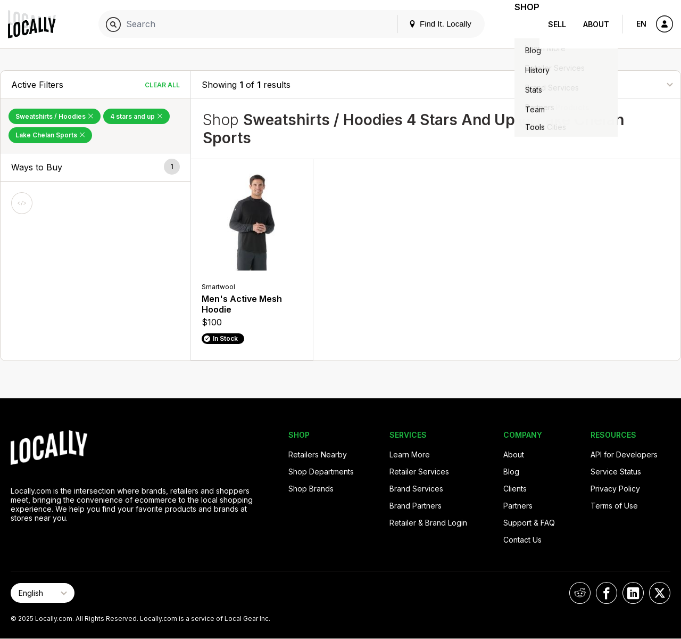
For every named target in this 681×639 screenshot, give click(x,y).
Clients (515, 488)
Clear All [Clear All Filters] (162, 85)
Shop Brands (311, 488)
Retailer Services (419, 471)
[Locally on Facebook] (606, 593)
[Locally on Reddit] (580, 593)
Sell (557, 24)
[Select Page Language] (42, 593)
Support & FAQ (529, 522)
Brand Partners (415, 505)
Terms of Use (614, 505)
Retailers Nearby (317, 454)
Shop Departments (321, 471)
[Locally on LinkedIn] (633, 593)
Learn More (409, 454)
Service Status (616, 471)
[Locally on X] (659, 593)
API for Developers (624, 454)
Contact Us (522, 539)
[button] (95, 167)
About (596, 24)
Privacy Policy (615, 488)
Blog (511, 471)
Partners (518, 505)
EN (641, 23)
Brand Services (416, 488)
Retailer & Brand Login (428, 522)
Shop (520, 24)
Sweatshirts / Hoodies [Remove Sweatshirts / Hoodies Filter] (54, 116)
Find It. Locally (426, 23)
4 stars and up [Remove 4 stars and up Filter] (136, 116)
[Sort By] (616, 84)
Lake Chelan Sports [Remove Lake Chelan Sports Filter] (50, 135)
